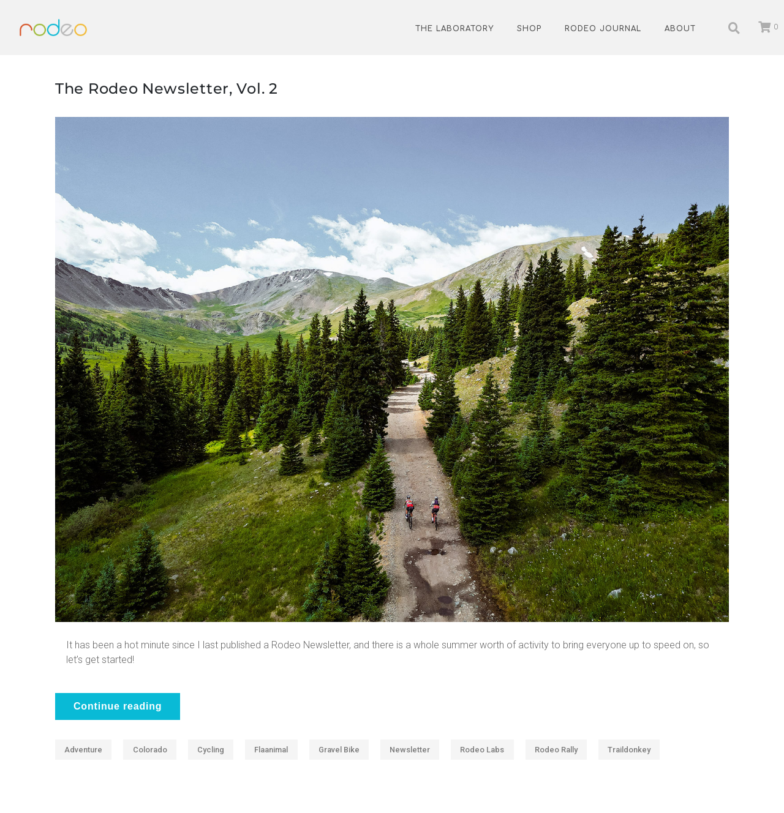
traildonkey (629, 749)
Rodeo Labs (482, 749)
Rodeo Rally (556, 749)
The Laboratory (454, 28)
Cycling (210, 749)
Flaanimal (271, 749)
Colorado (150, 749)
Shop (529, 28)
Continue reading (118, 706)
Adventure (83, 749)
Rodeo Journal (603, 28)
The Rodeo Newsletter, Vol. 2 (166, 88)
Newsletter (410, 749)
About (680, 28)
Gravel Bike (339, 749)
